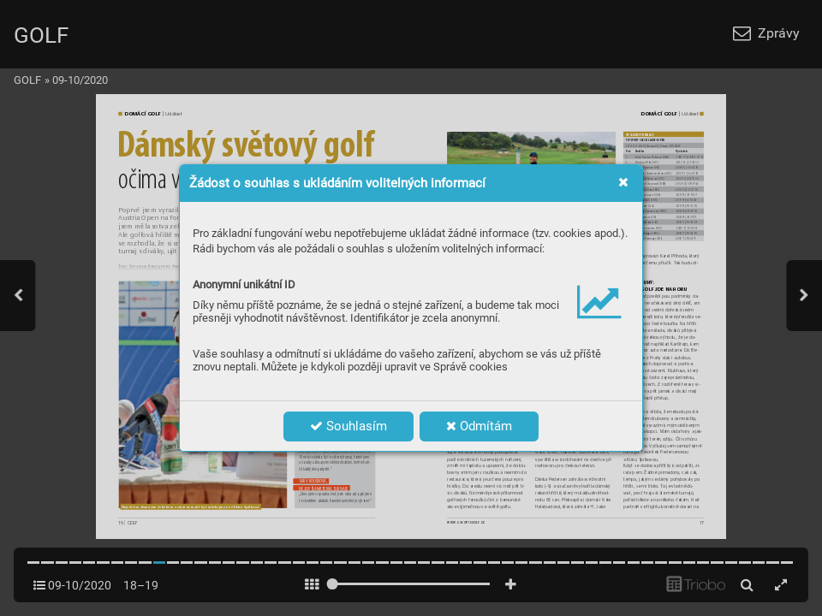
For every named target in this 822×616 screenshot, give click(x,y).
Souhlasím (348, 426)
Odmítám (479, 426)
